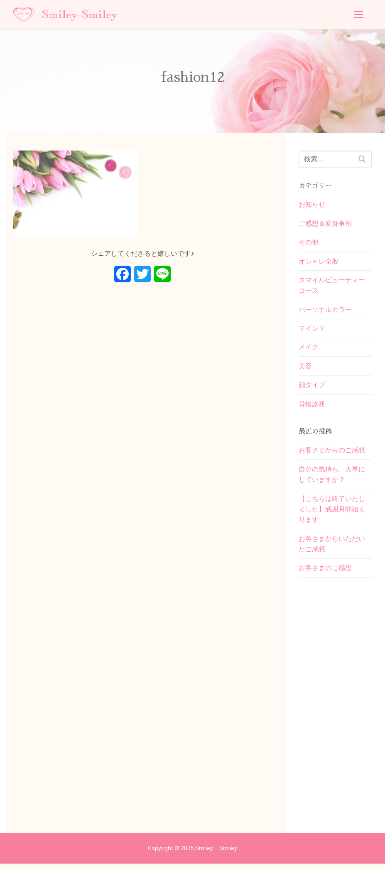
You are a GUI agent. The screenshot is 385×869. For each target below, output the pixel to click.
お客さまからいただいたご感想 (332, 548)
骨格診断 (312, 407)
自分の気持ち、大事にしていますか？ (332, 478)
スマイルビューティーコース (332, 286)
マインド (312, 330)
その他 (309, 243)
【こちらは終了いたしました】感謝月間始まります (332, 513)
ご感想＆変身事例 (325, 224)
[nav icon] (358, 14)
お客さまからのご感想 (332, 453)
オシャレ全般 (318, 262)
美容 (305, 369)
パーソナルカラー (325, 311)
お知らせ (312, 204)
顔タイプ (312, 388)
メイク (309, 349)
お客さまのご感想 (325, 573)
